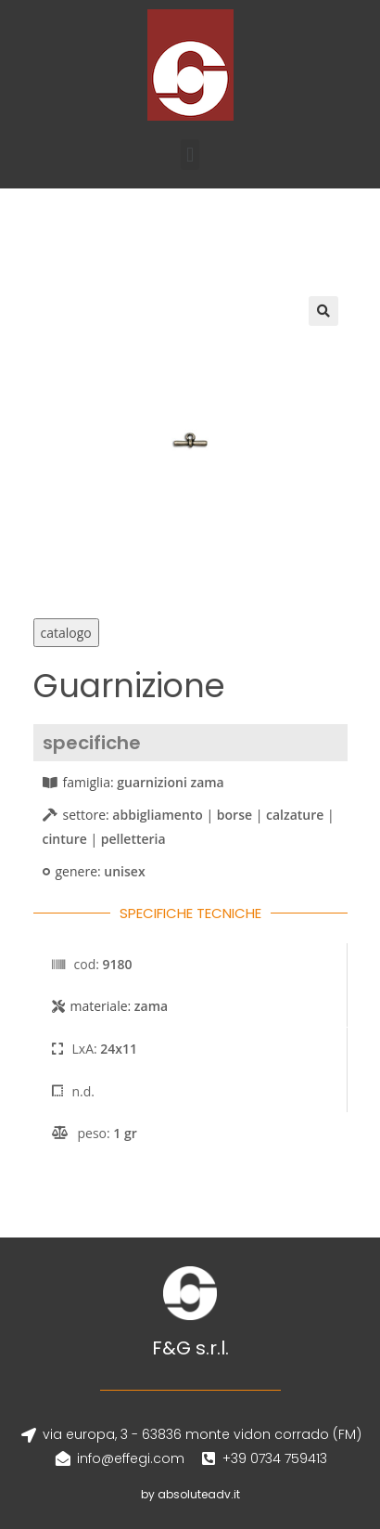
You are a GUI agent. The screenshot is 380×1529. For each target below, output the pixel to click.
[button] (189, 154)
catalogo (66, 632)
